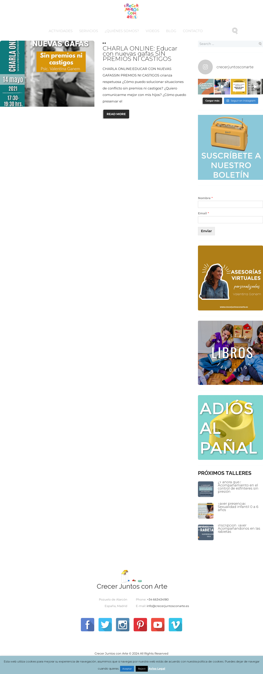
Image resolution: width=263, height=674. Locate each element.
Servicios (88, 31)
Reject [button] (142, 668)
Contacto (193, 31)
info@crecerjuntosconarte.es (168, 606)
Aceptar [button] (127, 668)
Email (203, 213)
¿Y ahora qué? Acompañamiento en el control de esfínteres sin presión (238, 487)
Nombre (205, 198)
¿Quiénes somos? (122, 31)
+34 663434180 (158, 599)
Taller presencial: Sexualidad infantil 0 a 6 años (238, 507)
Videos (152, 31)
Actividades (60, 31)
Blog (171, 31)
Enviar (206, 231)
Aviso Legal (157, 668)
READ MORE (116, 114)
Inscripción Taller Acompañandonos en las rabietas (239, 528)
